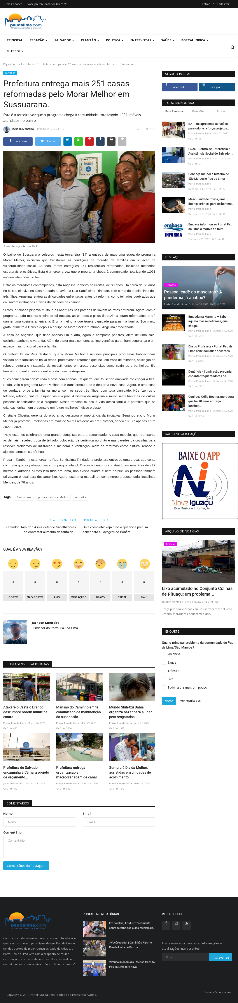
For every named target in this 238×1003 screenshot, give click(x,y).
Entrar (206, 4)
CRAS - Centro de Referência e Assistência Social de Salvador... (210, 151)
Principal (15, 40)
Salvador (31, 64)
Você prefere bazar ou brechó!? (47, 4)
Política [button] (114, 40)
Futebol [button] (15, 51)
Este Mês (198, 111)
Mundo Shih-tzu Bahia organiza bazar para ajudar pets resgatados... (130, 712)
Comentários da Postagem (26, 865)
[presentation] (218, 547)
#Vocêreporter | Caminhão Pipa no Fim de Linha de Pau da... (130, 945)
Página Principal (12, 64)
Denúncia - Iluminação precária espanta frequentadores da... (210, 374)
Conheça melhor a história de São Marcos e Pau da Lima (208, 176)
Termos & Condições (217, 992)
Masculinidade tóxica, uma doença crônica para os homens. (210, 201)
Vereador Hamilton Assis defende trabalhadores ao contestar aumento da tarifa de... (40, 529)
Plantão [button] (90, 40)
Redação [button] (38, 40)
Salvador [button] (64, 40)
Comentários (18, 803)
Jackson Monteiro (18, 129)
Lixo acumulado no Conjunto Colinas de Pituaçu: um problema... (197, 591)
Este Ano (222, 111)
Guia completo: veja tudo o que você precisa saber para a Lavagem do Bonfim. (115, 529)
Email (87, 813)
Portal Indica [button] (194, 40)
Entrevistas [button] (142, 40)
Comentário (12, 832)
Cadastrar (223, 4)
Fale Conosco (13, 4)
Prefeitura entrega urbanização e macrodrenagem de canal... (77, 772)
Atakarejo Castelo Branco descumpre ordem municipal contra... (25, 712)
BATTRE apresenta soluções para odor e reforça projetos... (209, 126)
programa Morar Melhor (53, 497)
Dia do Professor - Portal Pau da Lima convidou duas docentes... (210, 349)
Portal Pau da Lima (14, 723)
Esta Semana (174, 111)
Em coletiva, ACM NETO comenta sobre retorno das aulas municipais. (131, 925)
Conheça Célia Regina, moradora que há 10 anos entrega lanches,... (211, 401)
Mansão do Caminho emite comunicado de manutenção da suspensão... (78, 712)
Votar (169, 701)
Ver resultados (190, 701)
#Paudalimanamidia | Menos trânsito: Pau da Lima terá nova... (132, 964)
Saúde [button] (167, 40)
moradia (80, 497)
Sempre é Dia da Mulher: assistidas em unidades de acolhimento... (130, 772)
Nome (7, 813)
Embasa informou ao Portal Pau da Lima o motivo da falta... (210, 227)
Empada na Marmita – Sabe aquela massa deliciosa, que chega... (208, 321)
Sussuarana (24, 497)
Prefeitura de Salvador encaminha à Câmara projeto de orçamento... (26, 772)
